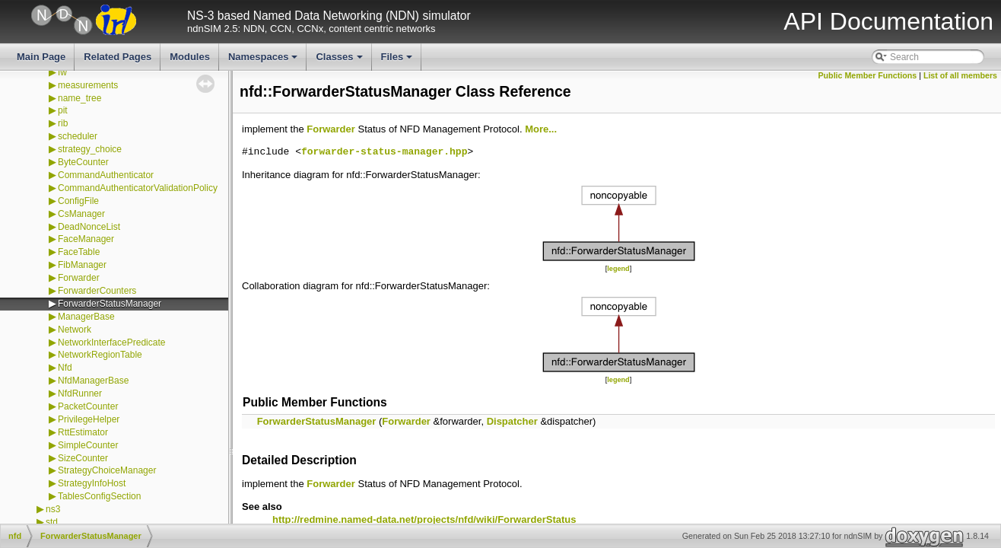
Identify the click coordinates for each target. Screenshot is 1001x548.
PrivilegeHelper (88, 419)
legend (618, 268)
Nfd (65, 367)
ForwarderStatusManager (109, 303)
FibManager (82, 265)
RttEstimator (83, 432)
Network (74, 329)
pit (63, 110)
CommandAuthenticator (106, 175)
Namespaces (264, 61)
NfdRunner (80, 393)
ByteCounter (83, 162)
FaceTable (79, 252)
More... (541, 129)
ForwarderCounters (97, 290)
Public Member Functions (867, 75)
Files (398, 61)
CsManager (81, 214)
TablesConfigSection (99, 496)
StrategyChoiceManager (107, 470)
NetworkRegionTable (100, 354)
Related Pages (117, 56)
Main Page (41, 56)
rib (63, 123)
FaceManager (86, 239)
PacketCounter (88, 406)
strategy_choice (90, 149)
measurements (88, 85)
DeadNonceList (89, 226)
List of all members (960, 75)
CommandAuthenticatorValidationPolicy (138, 188)
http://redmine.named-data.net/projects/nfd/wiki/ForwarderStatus (424, 519)
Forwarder (79, 277)
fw (62, 72)
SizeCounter (83, 458)
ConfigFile (78, 201)
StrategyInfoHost (92, 483)
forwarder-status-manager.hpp (384, 152)
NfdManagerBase (93, 380)
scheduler (77, 136)
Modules (190, 56)
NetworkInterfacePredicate (111, 342)
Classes (340, 61)
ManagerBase (86, 316)
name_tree (79, 98)
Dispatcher (512, 421)
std (52, 522)
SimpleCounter (88, 445)
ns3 (53, 509)
